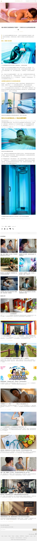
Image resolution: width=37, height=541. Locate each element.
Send (34, 529)
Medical (21, 31)
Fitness (9, 409)
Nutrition (11, 521)
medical (14, 226)
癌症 (6, 226)
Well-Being (10, 318)
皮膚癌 (9, 226)
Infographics (11, 363)
